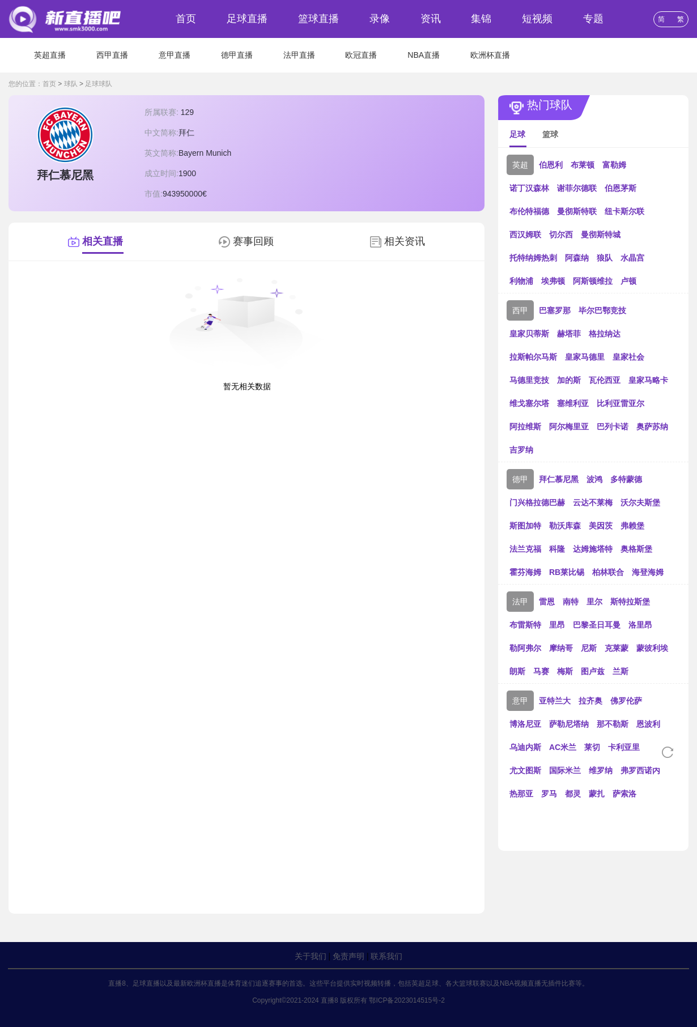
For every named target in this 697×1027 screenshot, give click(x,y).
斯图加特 (525, 525)
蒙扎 (597, 793)
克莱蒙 (616, 648)
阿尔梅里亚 (569, 426)
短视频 (537, 18)
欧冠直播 (361, 54)
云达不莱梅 (593, 502)
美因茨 (601, 525)
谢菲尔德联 (577, 188)
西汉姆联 (525, 234)
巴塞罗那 (555, 310)
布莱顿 (582, 164)
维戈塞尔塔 (529, 403)
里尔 (594, 601)
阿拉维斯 (525, 426)
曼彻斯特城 (600, 234)
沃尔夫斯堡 (640, 502)
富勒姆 (614, 164)
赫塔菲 (569, 333)
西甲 (520, 310)
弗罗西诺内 (640, 770)
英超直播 (50, 54)
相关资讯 (404, 241)
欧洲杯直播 (490, 54)
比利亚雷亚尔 (620, 403)
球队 (71, 84)
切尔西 (561, 234)
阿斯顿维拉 (593, 280)
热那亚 (521, 793)
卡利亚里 (624, 747)
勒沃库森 (565, 525)
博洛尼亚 (525, 723)
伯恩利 (551, 164)
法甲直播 (299, 54)
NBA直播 (423, 54)
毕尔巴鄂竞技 (602, 310)
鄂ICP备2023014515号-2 (406, 1000)
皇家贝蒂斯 (529, 333)
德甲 (520, 479)
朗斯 (517, 671)
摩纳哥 (561, 648)
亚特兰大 (555, 700)
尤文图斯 (525, 770)
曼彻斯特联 (577, 211)
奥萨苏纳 (652, 426)
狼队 (605, 257)
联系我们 (386, 956)
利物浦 (521, 280)
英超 (520, 164)
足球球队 (98, 84)
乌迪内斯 (525, 747)
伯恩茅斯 (620, 188)
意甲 (520, 700)
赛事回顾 (253, 241)
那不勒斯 (612, 723)
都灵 (573, 793)
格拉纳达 (604, 333)
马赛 (541, 671)
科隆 (557, 548)
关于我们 (310, 956)
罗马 (549, 793)
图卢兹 (593, 671)
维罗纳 (601, 770)
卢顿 (628, 280)
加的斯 (569, 380)
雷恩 (547, 601)
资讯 (430, 18)
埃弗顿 (553, 280)
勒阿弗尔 (525, 648)
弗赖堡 (632, 525)
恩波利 (648, 723)
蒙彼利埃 (652, 648)
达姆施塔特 (593, 548)
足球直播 (247, 18)
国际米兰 (565, 770)
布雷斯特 (525, 624)
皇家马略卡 (648, 380)
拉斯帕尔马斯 (533, 356)
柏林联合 (608, 572)
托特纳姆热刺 (533, 257)
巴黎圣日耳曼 (596, 624)
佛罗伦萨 (626, 700)
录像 (379, 18)
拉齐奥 (590, 700)
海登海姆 (648, 572)
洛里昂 (640, 624)
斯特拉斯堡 (630, 601)
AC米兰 (562, 747)
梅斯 (565, 671)
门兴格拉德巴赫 (537, 502)
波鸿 (594, 479)
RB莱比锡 (566, 572)
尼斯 (589, 648)
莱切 (592, 747)
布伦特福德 (529, 211)
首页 (186, 18)
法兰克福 (525, 548)
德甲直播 (237, 54)
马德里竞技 (529, 380)
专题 (593, 18)
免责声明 (348, 956)
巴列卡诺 (612, 426)
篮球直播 (318, 18)
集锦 (481, 18)
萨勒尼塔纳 (569, 723)
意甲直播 (174, 54)
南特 (571, 601)
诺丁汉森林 (529, 188)
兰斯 (620, 671)
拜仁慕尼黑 (559, 479)
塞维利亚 (573, 403)
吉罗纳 (521, 449)
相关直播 (102, 241)
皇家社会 (628, 356)
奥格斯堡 (636, 548)
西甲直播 (112, 54)
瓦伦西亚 (604, 380)
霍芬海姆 (525, 572)
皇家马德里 (585, 356)
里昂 (557, 624)
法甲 (520, 601)
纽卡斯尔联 (624, 211)
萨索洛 (624, 793)
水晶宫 (632, 257)
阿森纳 (577, 257)
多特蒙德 (626, 479)
